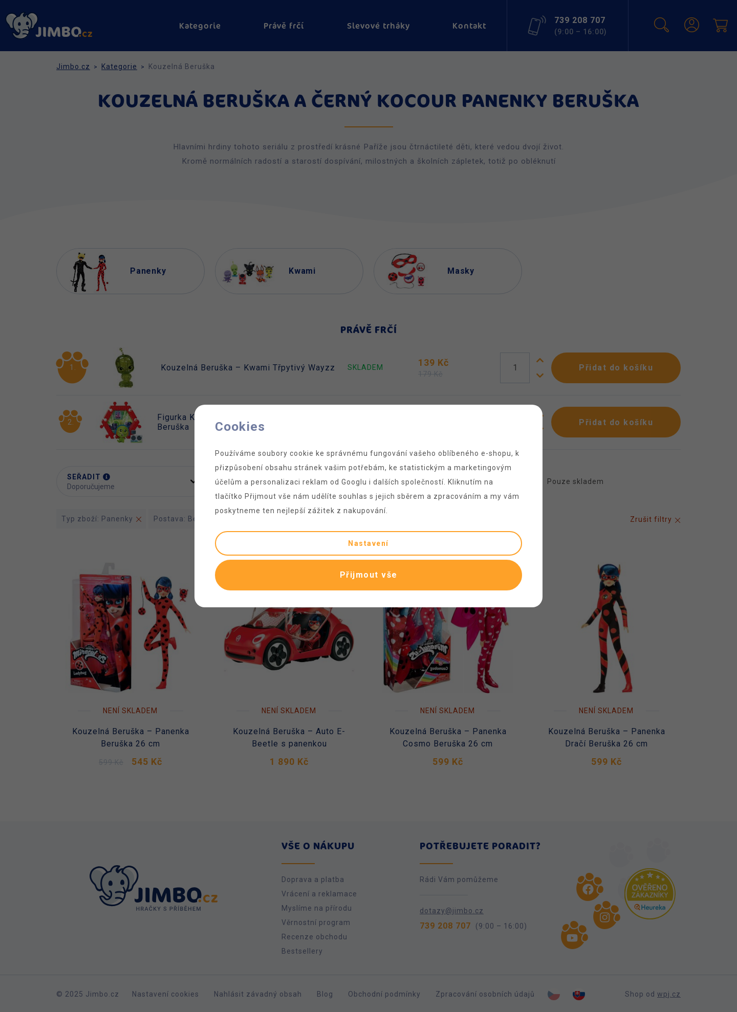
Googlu (354, 482)
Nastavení (368, 543)
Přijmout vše (369, 575)
